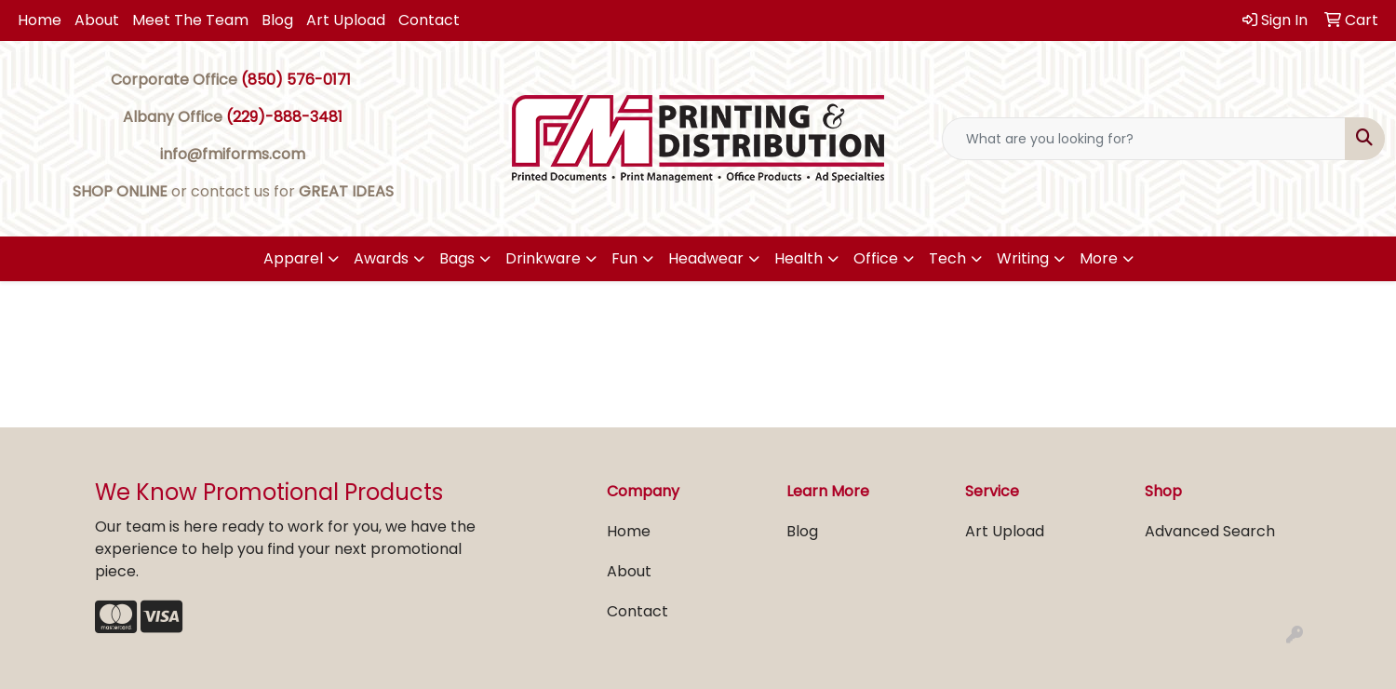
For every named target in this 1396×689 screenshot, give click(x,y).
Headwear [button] (706, 258)
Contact (429, 20)
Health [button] (798, 258)
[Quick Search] (1144, 138)
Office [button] (875, 258)
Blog (277, 20)
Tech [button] (947, 258)
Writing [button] (1023, 258)
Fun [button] (624, 258)
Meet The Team (190, 20)
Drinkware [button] (543, 258)
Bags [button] (457, 258)
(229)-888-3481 (284, 117)
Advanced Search (1210, 531)
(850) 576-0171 (296, 79)
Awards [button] (381, 258)
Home (39, 20)
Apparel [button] (293, 258)
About (96, 20)
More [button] (1099, 258)
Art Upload (345, 20)
